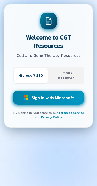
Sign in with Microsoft (48, 98)
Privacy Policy (51, 117)
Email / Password (66, 75)
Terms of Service (71, 113)
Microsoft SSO (30, 75)
